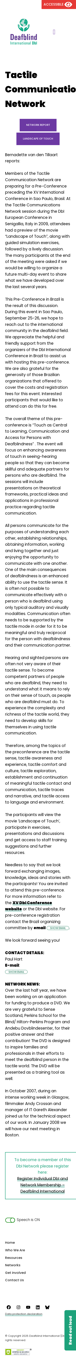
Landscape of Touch (38, 139)
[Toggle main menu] (52, 32)
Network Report (38, 125)
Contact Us (14, 1280)
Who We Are (15, 1250)
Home (10, 1242)
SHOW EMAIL (58, 928)
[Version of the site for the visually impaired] (59, 4)
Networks (12, 1265)
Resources (13, 1257)
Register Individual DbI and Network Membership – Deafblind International (42, 1185)
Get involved (15, 1272)
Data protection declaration (23, 1314)
